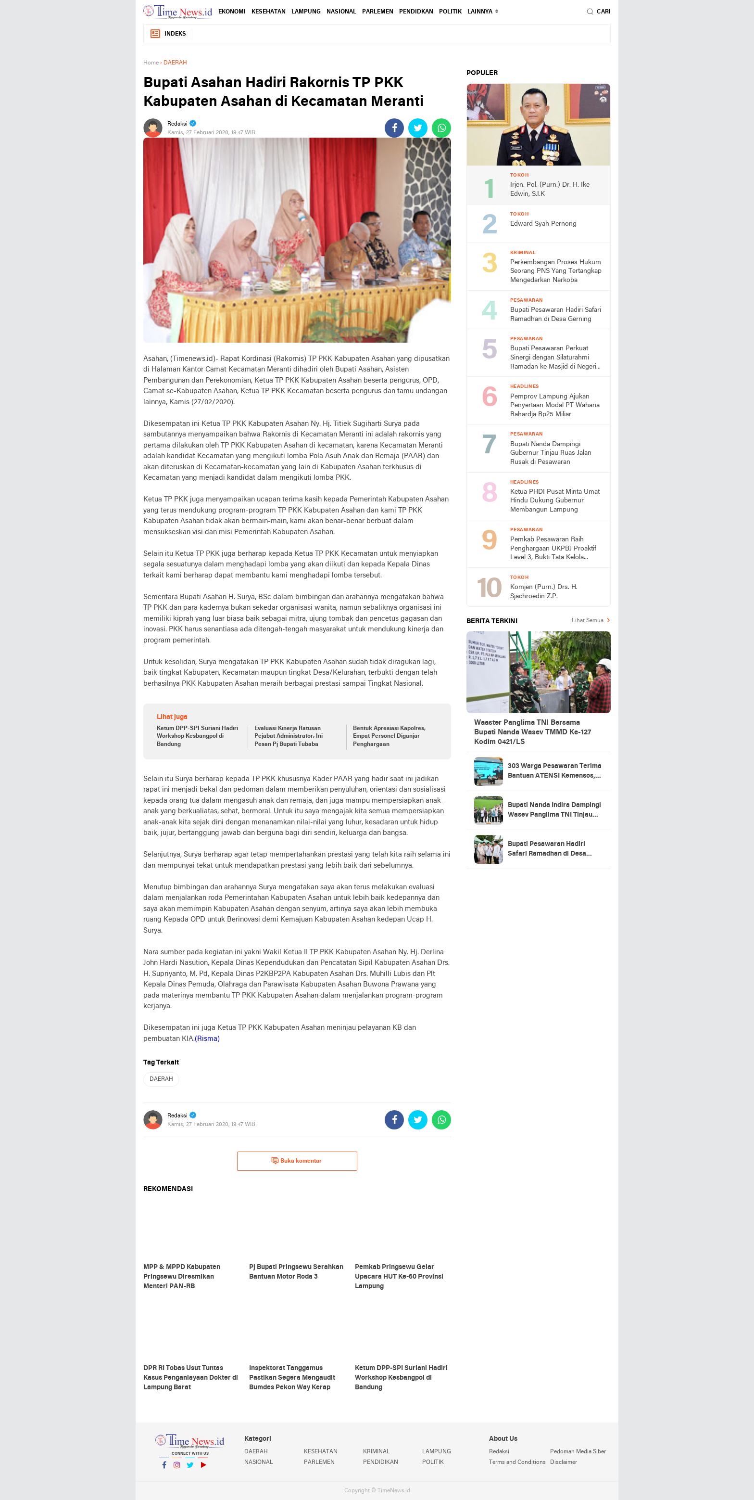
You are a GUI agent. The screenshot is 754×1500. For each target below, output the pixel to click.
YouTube (203, 1469)
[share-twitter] (417, 128)
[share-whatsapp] (441, 128)
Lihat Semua (587, 621)
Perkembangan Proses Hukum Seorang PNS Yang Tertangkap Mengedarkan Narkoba (556, 271)
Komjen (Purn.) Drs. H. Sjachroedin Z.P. (544, 592)
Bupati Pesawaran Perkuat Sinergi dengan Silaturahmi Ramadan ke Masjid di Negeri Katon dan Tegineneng (553, 358)
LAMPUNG (306, 12)
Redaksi (499, 1452)
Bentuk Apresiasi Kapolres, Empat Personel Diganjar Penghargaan (389, 737)
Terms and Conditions (517, 1462)
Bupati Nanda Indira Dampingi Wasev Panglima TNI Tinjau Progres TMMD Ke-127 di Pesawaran (554, 811)
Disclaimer (563, 1462)
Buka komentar (296, 1161)
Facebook (164, 1469)
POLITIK (450, 12)
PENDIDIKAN (380, 1462)
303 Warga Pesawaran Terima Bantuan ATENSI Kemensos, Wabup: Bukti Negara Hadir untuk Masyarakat (555, 772)
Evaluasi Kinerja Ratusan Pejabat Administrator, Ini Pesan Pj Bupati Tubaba (288, 737)
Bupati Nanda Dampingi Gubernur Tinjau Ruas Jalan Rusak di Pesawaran (550, 453)
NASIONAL (341, 12)
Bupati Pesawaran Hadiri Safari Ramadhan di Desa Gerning (555, 315)
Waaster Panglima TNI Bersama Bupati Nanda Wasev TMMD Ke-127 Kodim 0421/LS (532, 732)
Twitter (190, 1469)
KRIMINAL (376, 1452)
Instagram (177, 1469)
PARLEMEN (377, 12)
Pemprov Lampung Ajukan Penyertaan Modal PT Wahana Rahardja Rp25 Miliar (555, 405)
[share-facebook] (394, 128)
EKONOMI (232, 12)
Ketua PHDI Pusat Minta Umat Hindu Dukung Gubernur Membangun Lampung (555, 500)
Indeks (168, 33)
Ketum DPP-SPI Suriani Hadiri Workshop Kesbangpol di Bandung (197, 737)
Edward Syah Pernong (543, 224)
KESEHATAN (268, 12)
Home (151, 63)
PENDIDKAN (416, 12)
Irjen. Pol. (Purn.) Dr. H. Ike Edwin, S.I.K (550, 189)
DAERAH (161, 1079)
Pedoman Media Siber (578, 1452)
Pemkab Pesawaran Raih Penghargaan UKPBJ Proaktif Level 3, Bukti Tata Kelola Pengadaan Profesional (553, 549)
